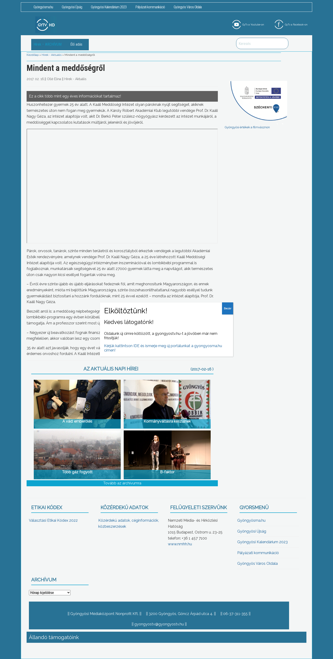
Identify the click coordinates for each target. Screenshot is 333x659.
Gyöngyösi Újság (72, 7)
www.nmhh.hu (180, 544)
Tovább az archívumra (122, 483)
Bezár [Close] (227, 308)
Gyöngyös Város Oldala (188, 7)
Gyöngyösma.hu (43, 7)
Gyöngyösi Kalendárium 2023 (108, 7)
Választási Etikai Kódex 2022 (53, 520)
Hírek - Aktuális (52, 54)
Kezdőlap (33, 54)
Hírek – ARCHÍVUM (48, 44)
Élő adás (76, 44)
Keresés (282, 43)
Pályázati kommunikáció (150, 7)
